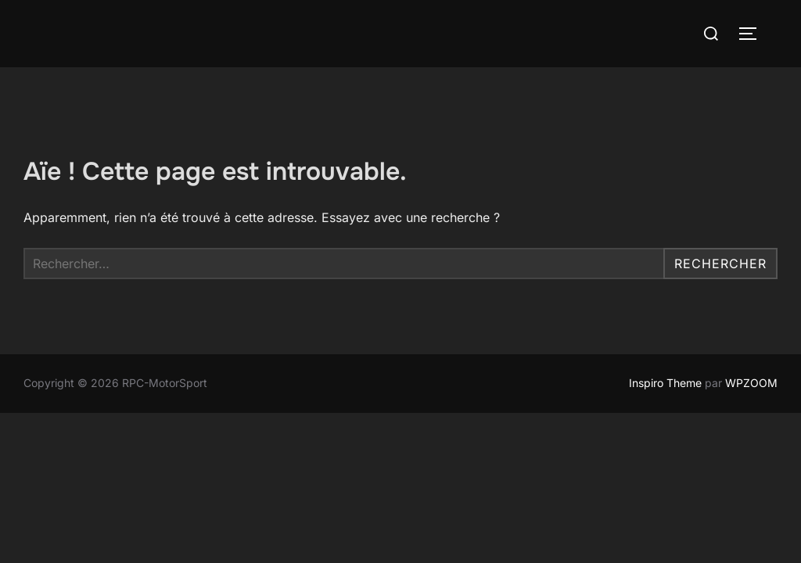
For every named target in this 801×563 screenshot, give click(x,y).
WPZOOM (751, 382)
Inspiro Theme (665, 382)
